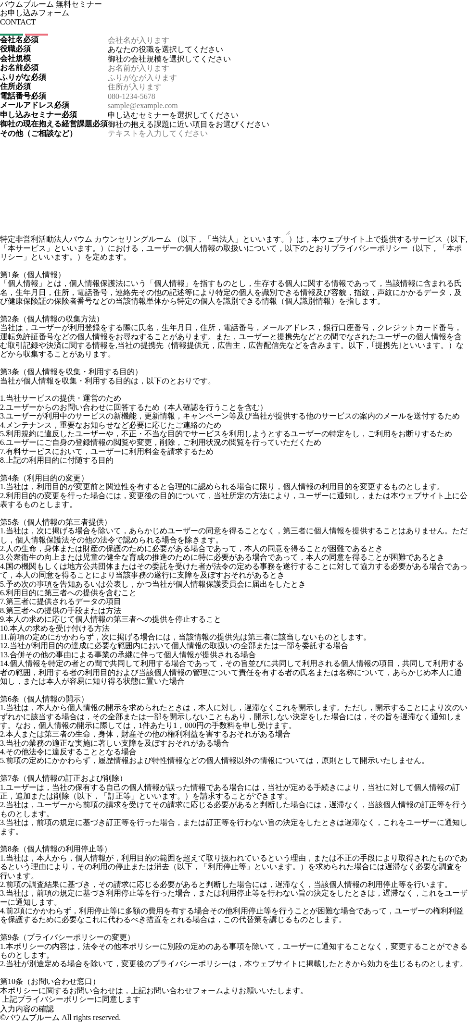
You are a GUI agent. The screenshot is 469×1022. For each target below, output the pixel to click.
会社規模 (15, 58)
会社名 (19, 40)
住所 (15, 86)
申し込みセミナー (38, 115)
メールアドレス (34, 105)
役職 (15, 49)
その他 (38, 133)
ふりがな (23, 77)
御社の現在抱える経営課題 (54, 124)
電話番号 (23, 96)
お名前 (19, 67)
